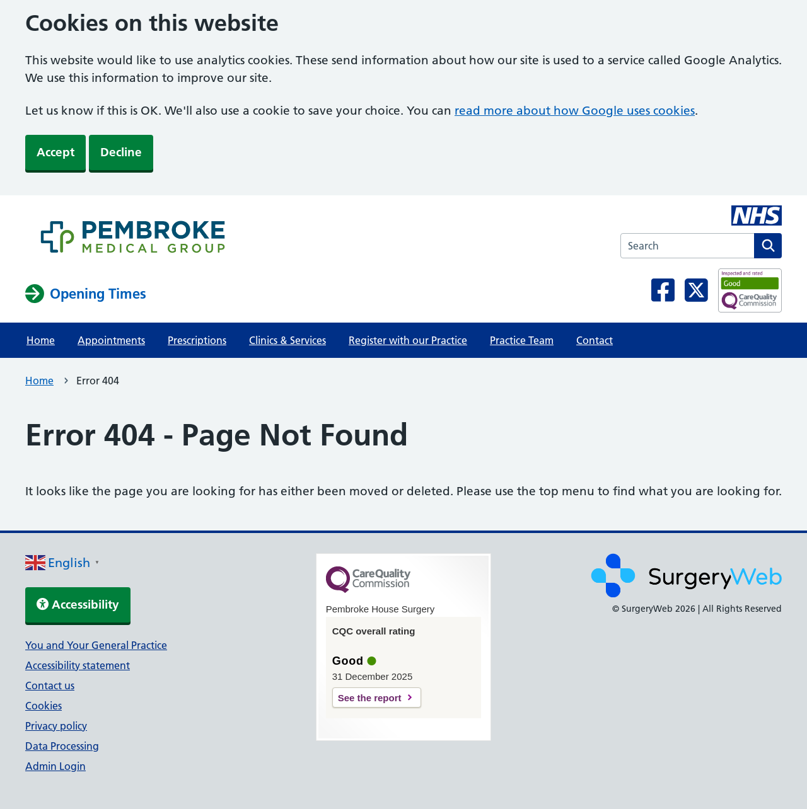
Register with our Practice (408, 340)
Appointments (111, 340)
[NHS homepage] (132, 238)
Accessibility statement (77, 665)
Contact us (49, 685)
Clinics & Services (287, 340)
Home (40, 340)
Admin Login (55, 766)
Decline (121, 152)
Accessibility (78, 604)
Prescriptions (197, 340)
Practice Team (522, 340)
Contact (594, 340)
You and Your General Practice (96, 645)
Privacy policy (56, 726)
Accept (55, 152)
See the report (370, 697)
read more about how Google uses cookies (575, 110)
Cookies (43, 705)
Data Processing (62, 746)
